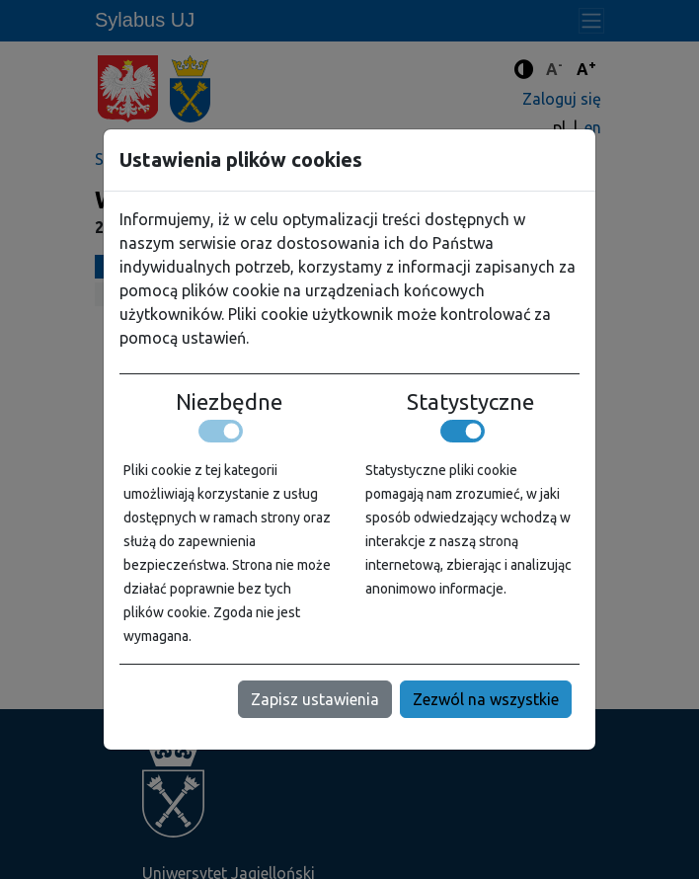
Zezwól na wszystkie (486, 699)
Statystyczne (470, 402)
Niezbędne (229, 402)
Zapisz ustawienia (315, 699)
